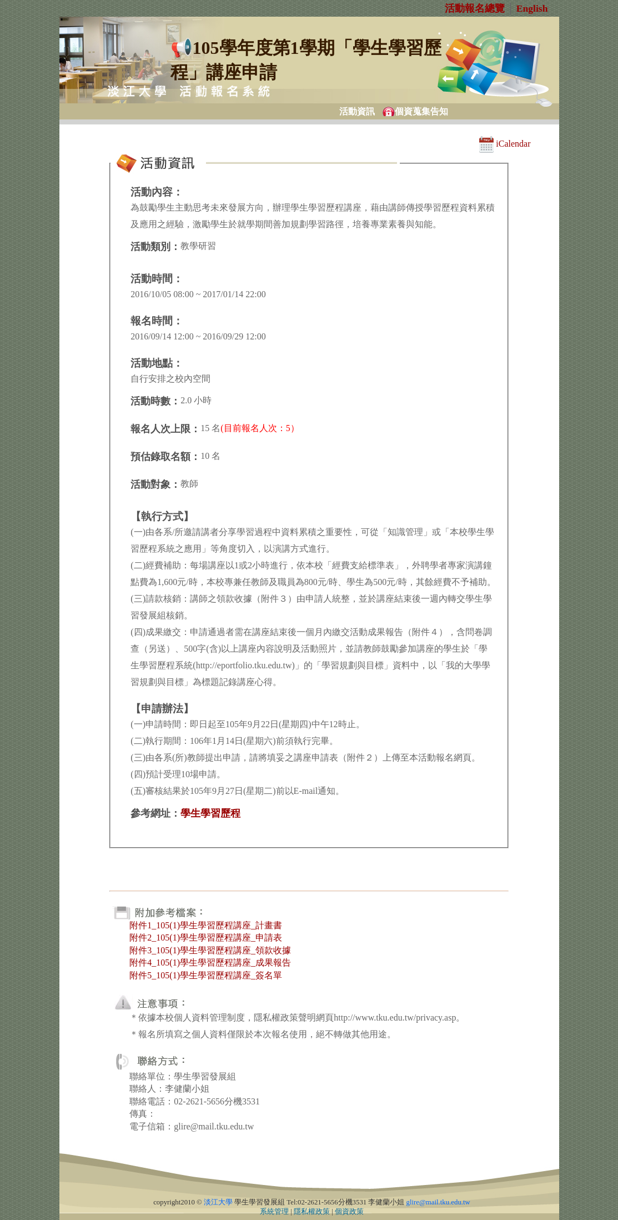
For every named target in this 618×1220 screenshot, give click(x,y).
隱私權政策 (312, 1212)
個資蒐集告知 (421, 111)
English (532, 8)
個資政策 (349, 1212)
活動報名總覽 (475, 8)
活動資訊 (357, 111)
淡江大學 (218, 1202)
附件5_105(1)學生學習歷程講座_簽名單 (205, 975)
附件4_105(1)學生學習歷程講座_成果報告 (210, 962)
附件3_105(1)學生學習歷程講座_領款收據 (210, 950)
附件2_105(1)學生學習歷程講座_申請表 (205, 937)
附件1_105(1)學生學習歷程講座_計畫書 (205, 925)
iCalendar (504, 143)
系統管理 (274, 1212)
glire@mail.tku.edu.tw (438, 1202)
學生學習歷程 (210, 813)
